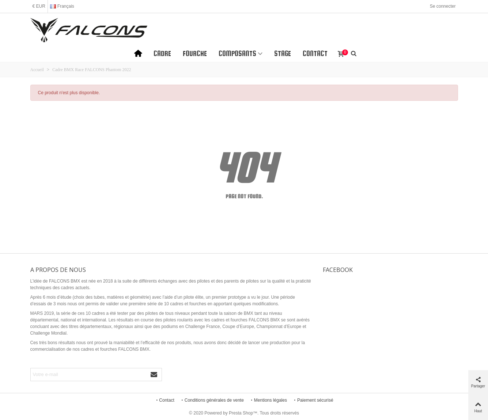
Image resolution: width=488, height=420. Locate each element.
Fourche (195, 53)
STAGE (282, 53)
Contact (315, 53)
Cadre (162, 53)
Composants (237, 53)
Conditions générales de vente (212, 400)
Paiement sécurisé (313, 400)
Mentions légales (268, 400)
